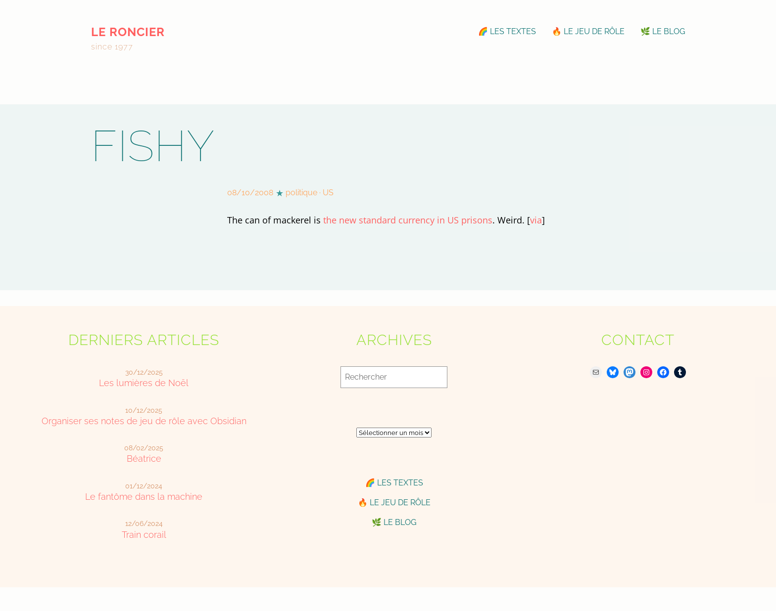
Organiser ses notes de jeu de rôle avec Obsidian (144, 421)
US (328, 192)
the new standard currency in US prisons (407, 220)
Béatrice (144, 458)
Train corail (144, 534)
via (536, 220)
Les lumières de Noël (144, 383)
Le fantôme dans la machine (143, 496)
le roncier (128, 32)
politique (301, 192)
